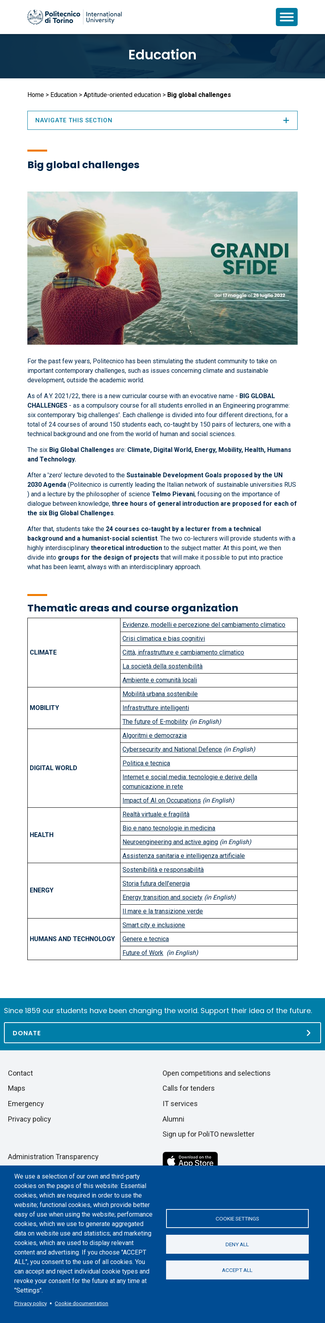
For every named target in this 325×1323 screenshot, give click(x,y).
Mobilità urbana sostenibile (160, 694)
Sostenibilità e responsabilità (163, 869)
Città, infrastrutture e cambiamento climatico (183, 652)
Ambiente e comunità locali (159, 680)
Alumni (173, 1119)
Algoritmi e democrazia (154, 735)
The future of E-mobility (155, 721)
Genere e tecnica (145, 939)
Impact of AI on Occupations (161, 800)
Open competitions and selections (216, 1073)
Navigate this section (162, 120)
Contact (20, 1073)
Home (35, 95)
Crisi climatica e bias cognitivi (163, 638)
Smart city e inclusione (153, 925)
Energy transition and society (162, 897)
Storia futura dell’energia (156, 883)
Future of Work (142, 953)
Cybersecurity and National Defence (172, 749)
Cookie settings (237, 1218)
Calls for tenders (188, 1088)
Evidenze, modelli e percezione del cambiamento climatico (203, 624)
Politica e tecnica (146, 763)
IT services (180, 1103)
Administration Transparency (53, 1156)
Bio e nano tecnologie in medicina (168, 828)
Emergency (26, 1103)
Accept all (237, 1270)
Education (162, 54)
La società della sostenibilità (162, 666)
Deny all (237, 1244)
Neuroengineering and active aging (170, 842)
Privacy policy (30, 1303)
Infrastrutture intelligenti (155, 708)
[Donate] (162, 1032)
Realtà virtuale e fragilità (155, 814)
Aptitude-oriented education (122, 95)
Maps (16, 1088)
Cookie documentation (81, 1303)
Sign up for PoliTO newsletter (208, 1134)
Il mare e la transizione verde (162, 911)
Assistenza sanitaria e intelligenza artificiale (183, 856)
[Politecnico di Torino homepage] (74, 17)
